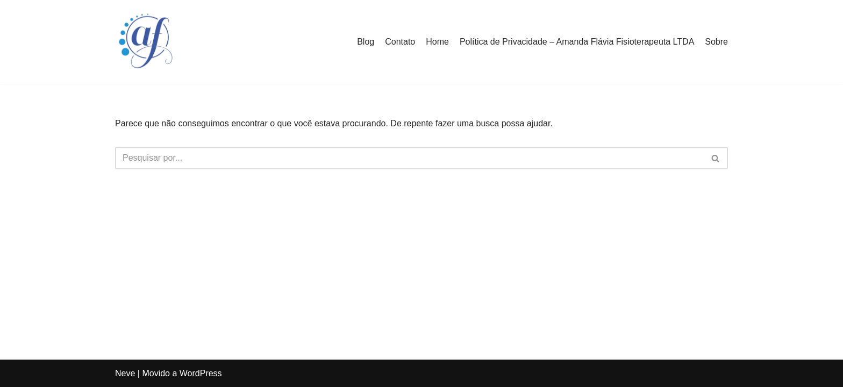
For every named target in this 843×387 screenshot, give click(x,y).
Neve (125, 373)
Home (437, 41)
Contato (400, 41)
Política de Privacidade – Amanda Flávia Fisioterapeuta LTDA (577, 41)
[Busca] (409, 158)
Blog (365, 41)
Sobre (716, 41)
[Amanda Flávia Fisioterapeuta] (147, 42)
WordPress (201, 373)
